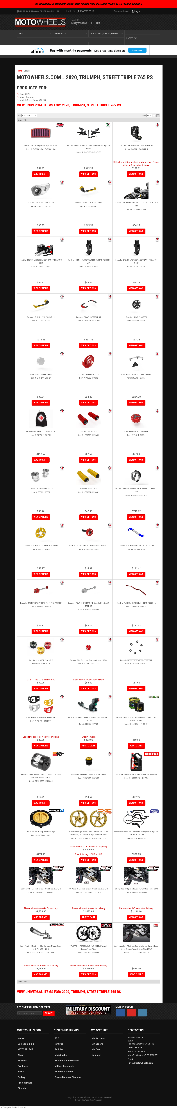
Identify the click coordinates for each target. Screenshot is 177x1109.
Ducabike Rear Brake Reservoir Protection (40, 717)
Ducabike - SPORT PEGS (88, 489)
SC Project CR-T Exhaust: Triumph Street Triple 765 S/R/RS (41, 889)
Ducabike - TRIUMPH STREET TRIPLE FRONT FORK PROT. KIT (40, 603)
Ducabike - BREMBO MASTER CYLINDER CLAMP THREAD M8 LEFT (88, 261)
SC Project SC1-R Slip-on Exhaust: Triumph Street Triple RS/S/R (136, 889)
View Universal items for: (69, 105)
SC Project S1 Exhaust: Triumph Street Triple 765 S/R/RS (89, 889)
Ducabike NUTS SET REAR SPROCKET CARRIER (136, 660)
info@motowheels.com (85, 23)
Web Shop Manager (93, 1100)
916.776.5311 (136, 1047)
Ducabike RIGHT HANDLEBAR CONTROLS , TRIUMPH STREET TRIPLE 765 (88, 718)
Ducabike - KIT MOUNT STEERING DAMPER (136, 374)
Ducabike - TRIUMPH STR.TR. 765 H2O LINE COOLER (136, 546)
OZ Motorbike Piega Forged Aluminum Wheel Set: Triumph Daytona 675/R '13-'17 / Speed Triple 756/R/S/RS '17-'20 (89, 833)
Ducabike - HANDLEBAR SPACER (41, 374)
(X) (18, 94)
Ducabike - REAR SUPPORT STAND (41, 489)
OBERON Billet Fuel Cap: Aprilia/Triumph (41, 832)
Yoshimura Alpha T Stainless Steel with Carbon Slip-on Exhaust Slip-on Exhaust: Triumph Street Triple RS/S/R (136, 947)
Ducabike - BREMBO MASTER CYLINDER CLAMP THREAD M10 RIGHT (41, 261)
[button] (35, 33)
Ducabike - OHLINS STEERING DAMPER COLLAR (136, 146)
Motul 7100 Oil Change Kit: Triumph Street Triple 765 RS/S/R (136, 775)
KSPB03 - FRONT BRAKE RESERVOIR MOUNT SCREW (88, 775)
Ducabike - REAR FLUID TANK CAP (136, 432)
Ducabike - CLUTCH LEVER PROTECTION (41, 317)
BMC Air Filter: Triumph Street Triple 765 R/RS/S (40, 146)
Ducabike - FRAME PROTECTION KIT (88, 317)
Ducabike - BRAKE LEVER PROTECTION (88, 203)
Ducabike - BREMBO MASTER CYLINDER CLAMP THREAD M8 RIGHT (136, 261)
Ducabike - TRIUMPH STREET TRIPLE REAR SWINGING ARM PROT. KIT (88, 604)
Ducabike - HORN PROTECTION (88, 374)
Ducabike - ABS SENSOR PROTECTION (41, 203)
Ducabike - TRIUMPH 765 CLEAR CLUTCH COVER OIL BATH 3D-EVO (136, 490)
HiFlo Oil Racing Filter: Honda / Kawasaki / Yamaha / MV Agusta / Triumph (136, 718)
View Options (88, 174)
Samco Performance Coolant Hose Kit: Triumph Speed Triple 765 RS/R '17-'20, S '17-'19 (136, 833)
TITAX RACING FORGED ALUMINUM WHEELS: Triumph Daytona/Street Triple (88, 947)
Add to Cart (41, 174)
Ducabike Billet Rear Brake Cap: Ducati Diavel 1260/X (88, 660)
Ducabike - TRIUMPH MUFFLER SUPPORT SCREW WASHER (88, 546)
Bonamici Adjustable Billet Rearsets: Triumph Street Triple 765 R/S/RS (88, 147)
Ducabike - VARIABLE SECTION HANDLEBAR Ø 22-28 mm (136, 603)
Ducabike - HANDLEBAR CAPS (136, 317)
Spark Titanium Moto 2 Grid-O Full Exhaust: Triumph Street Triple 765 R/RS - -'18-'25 (40, 947)
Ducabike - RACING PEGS (88, 432)
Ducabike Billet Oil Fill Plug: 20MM (41, 660)
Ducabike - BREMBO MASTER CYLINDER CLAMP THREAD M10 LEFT (136, 204)
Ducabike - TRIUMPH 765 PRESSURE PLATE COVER (40, 546)
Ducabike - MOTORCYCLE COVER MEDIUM (40, 432)
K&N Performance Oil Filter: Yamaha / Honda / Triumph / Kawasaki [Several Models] (41, 776)
